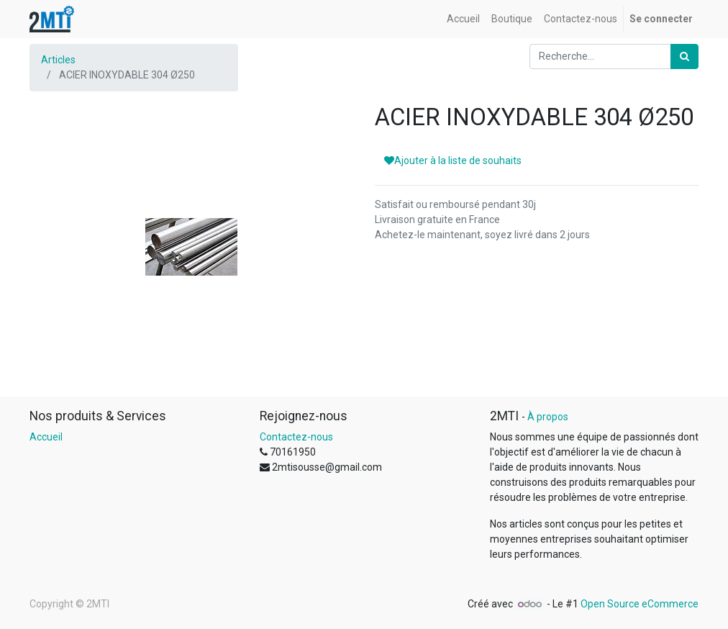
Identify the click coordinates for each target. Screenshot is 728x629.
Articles (58, 59)
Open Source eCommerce (640, 604)
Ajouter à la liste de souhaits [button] (453, 160)
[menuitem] (463, 19)
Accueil (46, 437)
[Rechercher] (684, 56)
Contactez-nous (296, 437)
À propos (547, 416)
